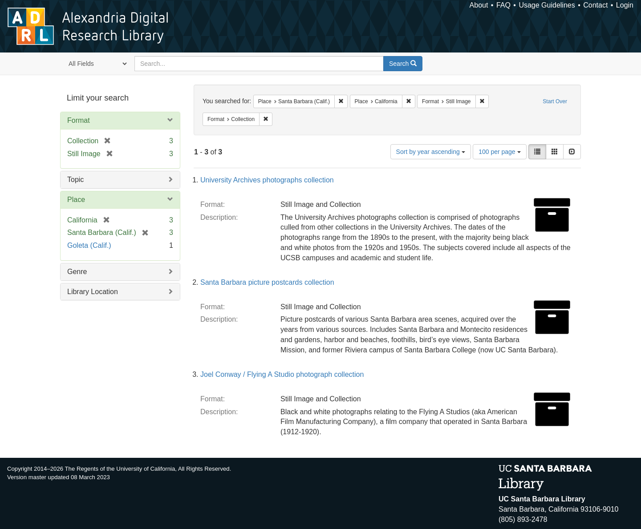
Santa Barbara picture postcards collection (267, 282)
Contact (595, 5)
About (479, 5)
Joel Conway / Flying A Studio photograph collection (282, 374)
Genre (77, 271)
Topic (75, 179)
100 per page (499, 151)
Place (76, 199)
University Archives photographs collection (267, 180)
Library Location (92, 291)
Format (78, 120)
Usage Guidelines (547, 5)
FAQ (503, 5)
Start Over (555, 101)
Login (624, 5)
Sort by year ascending (430, 151)
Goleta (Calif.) (89, 245)
